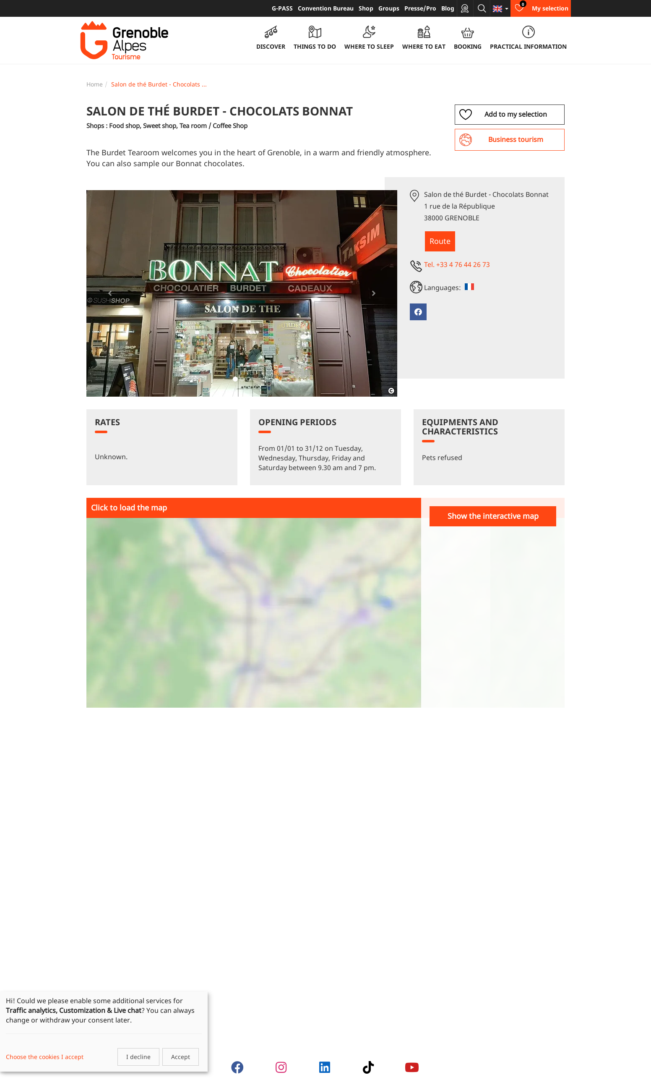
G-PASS (282, 8)
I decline (138, 1057)
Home (94, 84)
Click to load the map (129, 507)
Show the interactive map (493, 516)
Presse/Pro (420, 8)
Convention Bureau (326, 8)
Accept (180, 1057)
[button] (109, 293)
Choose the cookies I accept (44, 1057)
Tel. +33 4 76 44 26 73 (457, 264)
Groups (388, 8)
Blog (447, 8)
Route (440, 241)
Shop (366, 8)
